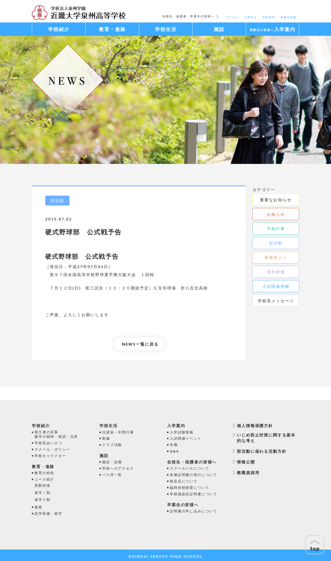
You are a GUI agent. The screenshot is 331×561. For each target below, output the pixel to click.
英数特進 (42, 484)
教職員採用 (248, 472)
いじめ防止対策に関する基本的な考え (266, 437)
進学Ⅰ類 (42, 491)
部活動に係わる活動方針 (262, 451)
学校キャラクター (50, 455)
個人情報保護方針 (255, 425)
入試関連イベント (186, 438)
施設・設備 (112, 461)
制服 (106, 438)
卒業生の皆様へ (183, 502)
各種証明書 (288, 17)
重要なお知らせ (276, 199)
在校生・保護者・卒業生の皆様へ (188, 16)
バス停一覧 (112, 473)
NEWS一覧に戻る (140, 344)
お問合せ (250, 17)
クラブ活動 (112, 444)
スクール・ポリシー (52, 449)
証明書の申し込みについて (194, 509)
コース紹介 (44, 478)
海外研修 (276, 271)
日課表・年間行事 (118, 432)
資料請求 (268, 17)
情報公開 (246, 462)
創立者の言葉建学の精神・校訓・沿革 (56, 434)
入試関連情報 (276, 286)
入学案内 (176, 425)
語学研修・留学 (48, 511)
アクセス (232, 17)
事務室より (275, 257)
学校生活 (108, 425)
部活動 (276, 243)
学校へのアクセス (118, 467)
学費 (174, 444)
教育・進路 (43, 466)
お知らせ (276, 214)
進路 (38, 505)
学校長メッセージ (276, 300)
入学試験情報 (182, 432)
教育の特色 (44, 472)
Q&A (174, 450)
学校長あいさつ (48, 443)
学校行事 (276, 228)
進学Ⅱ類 (42, 498)
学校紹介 (41, 425)
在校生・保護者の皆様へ (192, 461)
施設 (103, 455)
